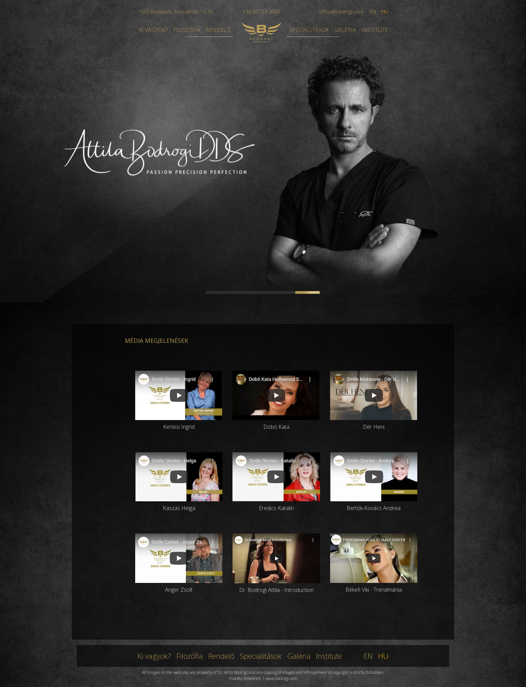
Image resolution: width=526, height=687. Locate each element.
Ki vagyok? (154, 656)
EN (373, 11)
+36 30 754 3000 (261, 11)
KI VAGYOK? (153, 30)
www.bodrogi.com (281, 678)
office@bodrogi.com (341, 11)
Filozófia (189, 656)
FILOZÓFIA (186, 30)
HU (384, 11)
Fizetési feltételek (245, 678)
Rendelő (221, 656)
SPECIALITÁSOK (309, 30)
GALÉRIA (345, 30)
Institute (329, 656)
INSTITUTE (374, 30)
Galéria (299, 656)
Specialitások (261, 656)
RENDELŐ (218, 30)
